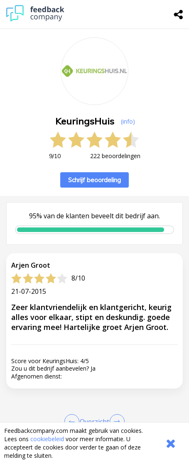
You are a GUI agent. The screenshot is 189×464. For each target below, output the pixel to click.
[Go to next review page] (115, 421)
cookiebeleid (47, 439)
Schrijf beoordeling (94, 180)
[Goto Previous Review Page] (73, 421)
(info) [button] (128, 121)
